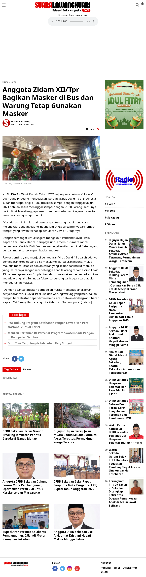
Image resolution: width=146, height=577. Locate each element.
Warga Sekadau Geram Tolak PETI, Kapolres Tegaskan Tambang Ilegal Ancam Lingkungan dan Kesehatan (124, 462)
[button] (142, 2)
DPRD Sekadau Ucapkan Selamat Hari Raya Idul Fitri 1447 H (118, 387)
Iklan (104, 571)
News (13, 81)
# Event (110, 204)
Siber (117, 567)
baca (90, 129)
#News (27, 369)
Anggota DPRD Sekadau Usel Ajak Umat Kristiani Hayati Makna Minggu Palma (73, 535)
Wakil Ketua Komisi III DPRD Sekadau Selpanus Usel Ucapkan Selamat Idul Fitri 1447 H (125, 433)
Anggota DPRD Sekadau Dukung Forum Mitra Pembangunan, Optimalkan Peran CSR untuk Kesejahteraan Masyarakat (25, 487)
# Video (110, 224)
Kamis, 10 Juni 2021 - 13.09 (22, 124)
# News (110, 211)
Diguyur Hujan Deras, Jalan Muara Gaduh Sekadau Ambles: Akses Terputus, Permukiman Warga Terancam (75, 436)
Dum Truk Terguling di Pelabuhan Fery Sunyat (40, 343)
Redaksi (106, 567)
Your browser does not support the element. (73, 21)
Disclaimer (130, 567)
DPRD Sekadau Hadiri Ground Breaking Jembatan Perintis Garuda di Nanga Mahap (23, 434)
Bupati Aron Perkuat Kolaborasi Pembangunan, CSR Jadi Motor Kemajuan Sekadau (25, 535)
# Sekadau (112, 217)
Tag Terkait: (11, 369)
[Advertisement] (73, 53)
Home (6, 81)
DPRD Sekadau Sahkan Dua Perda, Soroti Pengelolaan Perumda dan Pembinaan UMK (120, 409)
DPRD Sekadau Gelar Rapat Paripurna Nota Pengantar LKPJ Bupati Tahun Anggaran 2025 (75, 485)
